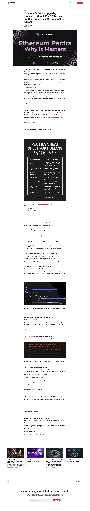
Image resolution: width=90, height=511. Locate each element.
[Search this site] (71, 3)
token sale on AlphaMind (43, 204)
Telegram (38, 434)
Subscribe (80, 2)
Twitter (30, 434)
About (23, 2)
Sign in (74, 2)
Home (19, 2)
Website (26, 434)
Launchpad (28, 2)
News (25, 10)
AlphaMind (28, 90)
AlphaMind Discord (48, 271)
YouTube (42, 434)
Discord (34, 434)
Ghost (82, 481)
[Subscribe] (57, 500)
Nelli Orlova (30, 25)
